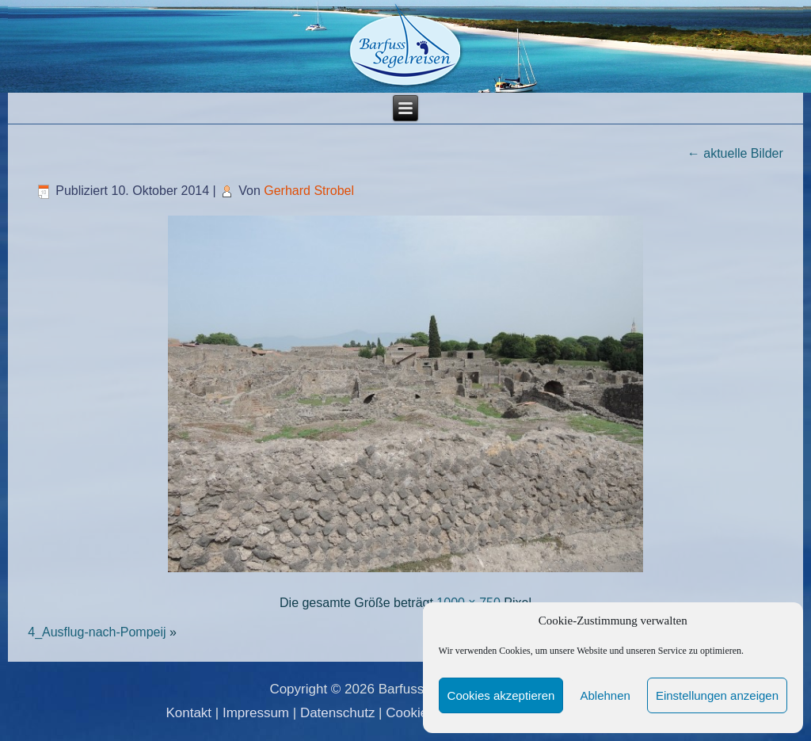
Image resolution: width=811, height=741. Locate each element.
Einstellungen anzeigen (717, 695)
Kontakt (188, 712)
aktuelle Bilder (735, 153)
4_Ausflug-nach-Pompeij (97, 632)
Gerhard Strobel (309, 190)
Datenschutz (337, 712)
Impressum (256, 712)
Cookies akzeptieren (501, 695)
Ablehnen (605, 695)
